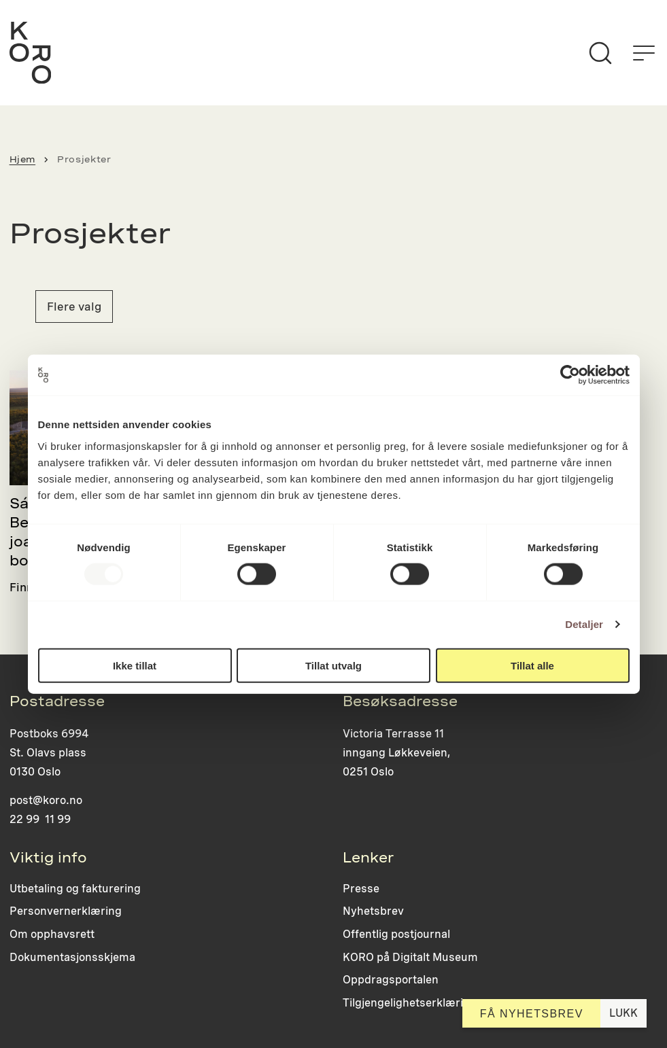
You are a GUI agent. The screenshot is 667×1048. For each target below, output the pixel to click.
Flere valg (74, 306)
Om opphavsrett (52, 934)
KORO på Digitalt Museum (410, 957)
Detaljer (584, 624)
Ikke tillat (134, 665)
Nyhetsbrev (373, 911)
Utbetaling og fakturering (75, 888)
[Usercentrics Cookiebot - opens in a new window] (570, 375)
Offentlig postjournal (396, 934)
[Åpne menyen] (643, 53)
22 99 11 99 (40, 819)
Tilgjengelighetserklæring (410, 1002)
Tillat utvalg (333, 665)
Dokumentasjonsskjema (72, 957)
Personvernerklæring (66, 911)
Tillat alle (532, 665)
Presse (361, 888)
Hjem (23, 159)
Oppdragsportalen (391, 979)
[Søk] (600, 53)
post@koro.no (46, 800)
